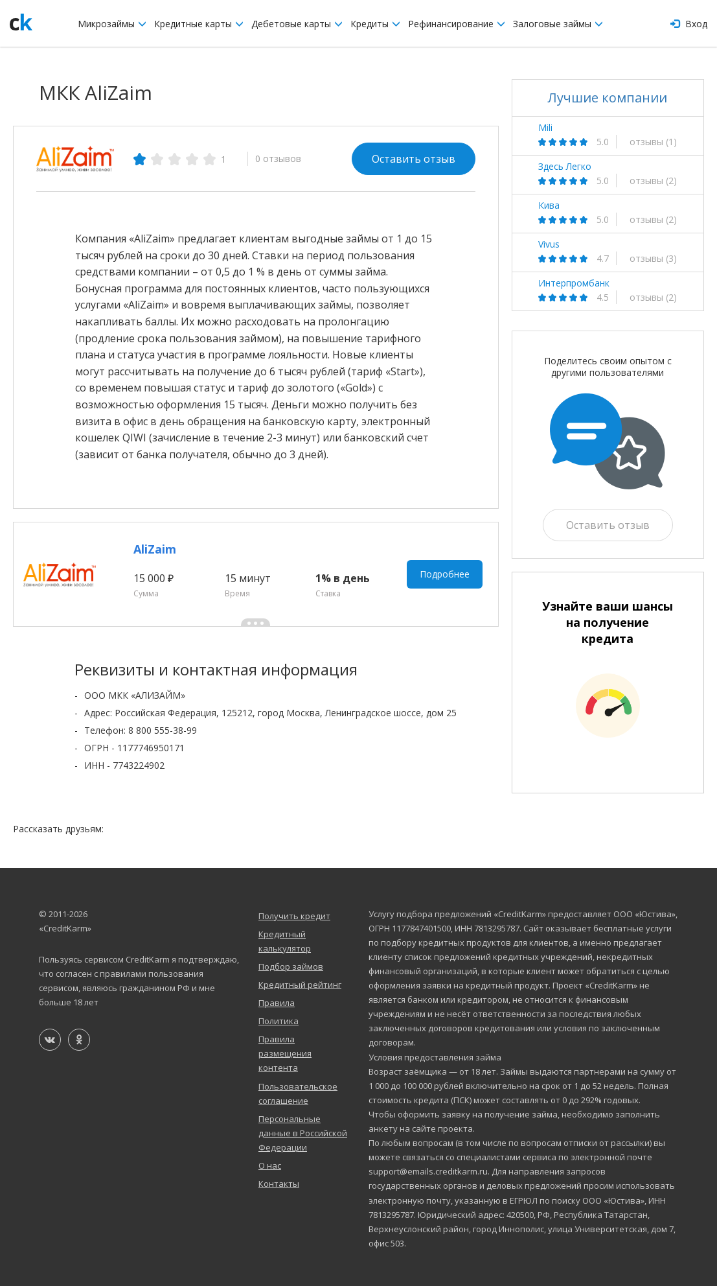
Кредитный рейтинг (299, 984)
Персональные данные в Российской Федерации (302, 1133)
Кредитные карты (199, 24)
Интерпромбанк (573, 283)
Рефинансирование (456, 24)
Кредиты (375, 24)
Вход (688, 24)
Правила (276, 1003)
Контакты (278, 1183)
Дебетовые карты (297, 24)
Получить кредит (294, 916)
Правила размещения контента (285, 1053)
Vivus (549, 244)
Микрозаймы (112, 24)
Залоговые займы (558, 24)
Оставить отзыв (413, 159)
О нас (269, 1165)
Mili (545, 127)
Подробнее (445, 574)
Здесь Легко (564, 166)
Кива (549, 205)
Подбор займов (290, 966)
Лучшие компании (607, 97)
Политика (278, 1021)
